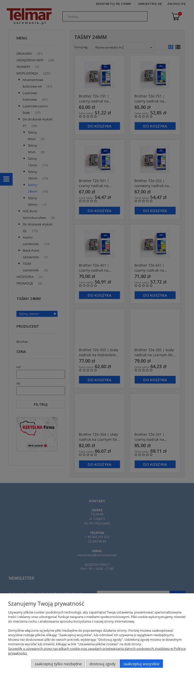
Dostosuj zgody (102, 663)
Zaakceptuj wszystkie (141, 663)
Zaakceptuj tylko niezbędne (58, 663)
